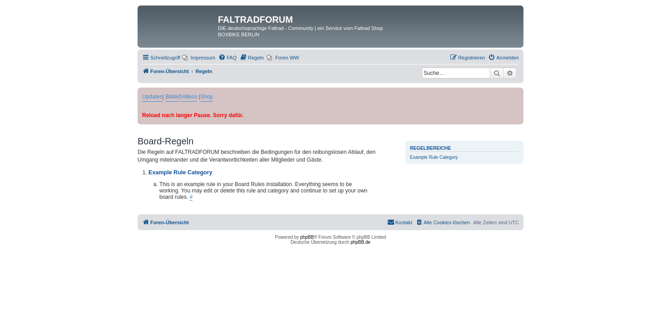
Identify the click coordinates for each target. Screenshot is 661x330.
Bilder (172, 97)
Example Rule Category (434, 157)
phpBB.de (360, 242)
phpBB (307, 237)
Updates (152, 97)
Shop (206, 97)
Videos (189, 97)
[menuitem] (199, 57)
